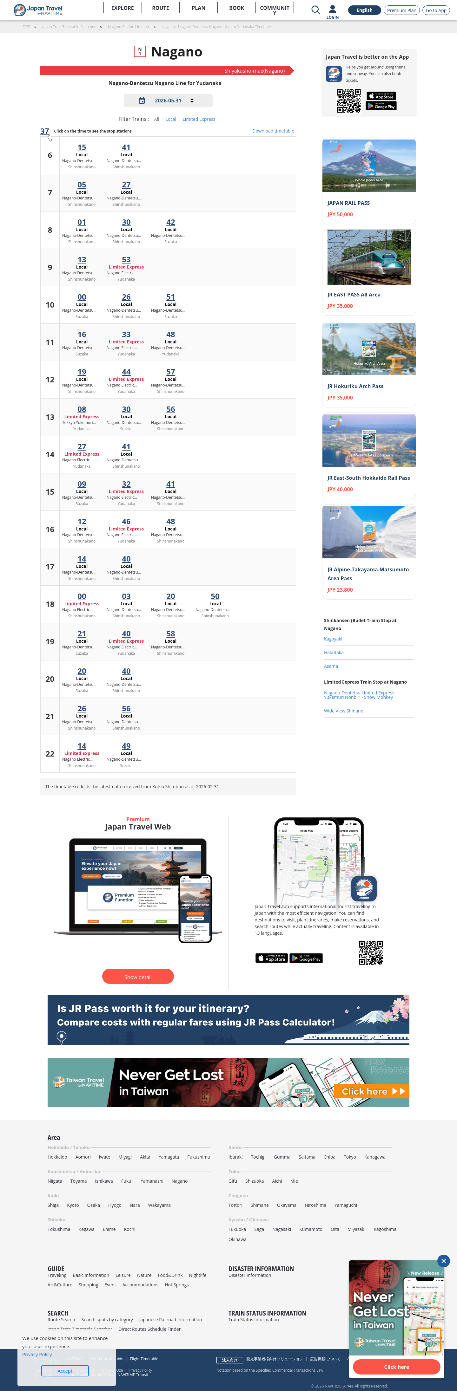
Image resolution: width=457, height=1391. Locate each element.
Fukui (126, 1181)
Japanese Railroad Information (170, 1319)
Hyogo (115, 1205)
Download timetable (273, 131)
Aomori (83, 1157)
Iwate (104, 1157)
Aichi (277, 1181)
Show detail (138, 977)
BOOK (236, 7)
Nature (144, 1275)
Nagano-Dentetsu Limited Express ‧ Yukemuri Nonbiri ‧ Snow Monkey (360, 695)
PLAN (198, 7)
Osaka (93, 1205)
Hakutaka (334, 652)
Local (171, 119)
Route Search (61, 1319)
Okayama (287, 1205)
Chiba (329, 1157)
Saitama (307, 1157)
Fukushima (198, 1157)
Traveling (57, 1275)
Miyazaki (356, 1229)
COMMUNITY (274, 8)
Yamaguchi (345, 1205)
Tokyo (350, 1157)
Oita (335, 1229)
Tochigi (258, 1157)
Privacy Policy (140, 1370)
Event (110, 1285)
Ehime (109, 1229)
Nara (135, 1205)
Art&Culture (60, 1285)
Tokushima (59, 1229)
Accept (65, 1371)
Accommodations (141, 1285)
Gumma (282, 1157)
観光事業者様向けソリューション (274, 1359)
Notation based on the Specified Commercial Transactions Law (269, 1370)
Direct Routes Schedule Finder (149, 1329)
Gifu (232, 1181)
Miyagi (125, 1157)
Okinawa (237, 1239)
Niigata (55, 1181)
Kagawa (87, 1229)
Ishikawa (104, 1181)
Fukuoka (237, 1229)
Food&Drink (170, 1275)
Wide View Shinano (343, 711)
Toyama (78, 1181)
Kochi (130, 1229)
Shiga (53, 1205)
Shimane (260, 1205)
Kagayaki (333, 639)
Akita (145, 1157)
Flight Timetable (144, 1359)
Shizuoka (254, 1181)
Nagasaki (281, 1229)
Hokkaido (57, 1157)
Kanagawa (375, 1157)
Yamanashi (152, 1181)
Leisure (123, 1275)
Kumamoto (310, 1229)
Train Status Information (253, 1319)
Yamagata (169, 1157)
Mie (294, 1181)
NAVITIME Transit (133, 1374)
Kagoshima (385, 1229)
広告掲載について (325, 1359)
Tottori (235, 1205)
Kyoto (73, 1205)
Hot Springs (177, 1285)
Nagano (180, 1181)
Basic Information (91, 1275)
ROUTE (160, 7)
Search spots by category (107, 1319)
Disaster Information (249, 1275)
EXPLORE (122, 7)
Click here (396, 1366)
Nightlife (198, 1275)
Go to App (436, 10)
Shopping (88, 1285)
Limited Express (199, 119)
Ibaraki (235, 1157)
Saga (259, 1229)
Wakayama (159, 1205)
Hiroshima (315, 1205)
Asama (331, 666)
